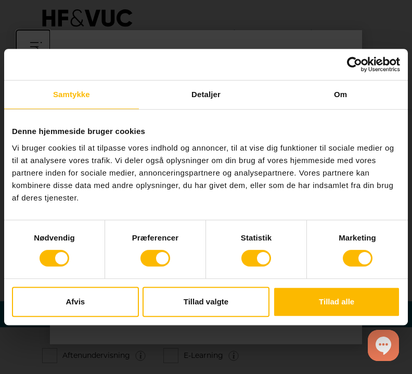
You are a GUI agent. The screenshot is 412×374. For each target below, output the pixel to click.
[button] (383, 345)
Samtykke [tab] (71, 94)
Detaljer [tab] (206, 94)
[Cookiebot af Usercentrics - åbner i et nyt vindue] (354, 64)
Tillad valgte (206, 301)
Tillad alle (336, 301)
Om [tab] (340, 94)
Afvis (75, 301)
